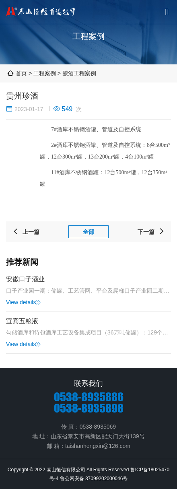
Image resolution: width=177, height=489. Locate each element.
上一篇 (25, 232)
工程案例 (45, 73)
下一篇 (151, 232)
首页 (21, 73)
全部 (88, 232)
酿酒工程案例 (79, 73)
